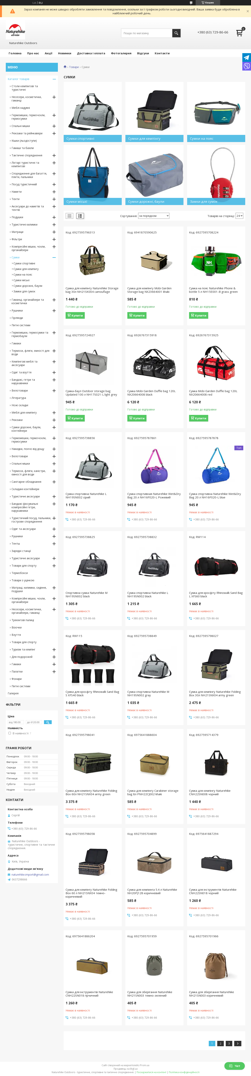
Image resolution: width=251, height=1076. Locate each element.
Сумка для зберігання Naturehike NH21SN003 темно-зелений (149, 993)
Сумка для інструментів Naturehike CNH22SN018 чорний (213, 891)
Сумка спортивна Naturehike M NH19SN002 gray (148, 693)
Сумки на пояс (23, 274)
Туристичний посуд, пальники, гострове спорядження (31, 519)
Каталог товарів (18, 79)
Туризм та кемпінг (23, 649)
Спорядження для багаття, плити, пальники (29, 175)
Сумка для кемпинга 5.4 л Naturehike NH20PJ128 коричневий (152, 891)
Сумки (15, 257)
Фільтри (17, 239)
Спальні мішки (21, 126)
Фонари (17, 679)
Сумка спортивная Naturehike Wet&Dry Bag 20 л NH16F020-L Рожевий (154, 495)
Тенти (15, 199)
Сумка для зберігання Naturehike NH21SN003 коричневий (211, 993)
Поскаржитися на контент (151, 1072)
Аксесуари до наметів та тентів (28, 208)
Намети (17, 191)
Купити (77, 315)
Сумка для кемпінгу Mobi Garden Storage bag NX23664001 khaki (149, 289)
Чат (234, 1066)
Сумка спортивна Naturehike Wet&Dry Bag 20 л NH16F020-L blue (215, 495)
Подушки (17, 217)
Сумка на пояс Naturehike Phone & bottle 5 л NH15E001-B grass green (213, 289)
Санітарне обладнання (26, 482)
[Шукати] (176, 33)
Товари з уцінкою (23, 580)
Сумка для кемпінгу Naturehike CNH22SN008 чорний (210, 792)
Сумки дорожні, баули (28, 286)
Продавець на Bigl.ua (126, 1068)
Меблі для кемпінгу (24, 412)
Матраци (17, 232)
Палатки (17, 671)
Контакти (162, 53)
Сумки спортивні (24, 263)
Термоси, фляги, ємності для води (30, 352)
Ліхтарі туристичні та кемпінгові (25, 164)
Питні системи (21, 325)
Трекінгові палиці (23, 620)
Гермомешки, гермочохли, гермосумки (29, 439)
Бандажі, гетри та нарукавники (23, 381)
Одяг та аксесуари (24, 529)
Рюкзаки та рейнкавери (27, 133)
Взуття (16, 635)
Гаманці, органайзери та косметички (28, 301)
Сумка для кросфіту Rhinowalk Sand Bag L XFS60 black (216, 594)
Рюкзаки (17, 420)
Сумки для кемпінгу (26, 269)
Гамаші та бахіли (23, 148)
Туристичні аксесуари (26, 496)
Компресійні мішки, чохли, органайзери (29, 248)
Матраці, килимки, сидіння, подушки (29, 589)
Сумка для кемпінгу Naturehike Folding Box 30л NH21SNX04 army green (215, 693)
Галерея (13, 693)
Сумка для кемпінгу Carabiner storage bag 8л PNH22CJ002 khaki (152, 792)
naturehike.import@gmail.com (30, 874)
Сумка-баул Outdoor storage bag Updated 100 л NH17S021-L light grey (91, 392)
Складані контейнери (25, 489)
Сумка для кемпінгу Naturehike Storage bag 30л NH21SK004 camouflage (92, 289)
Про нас (33, 53)
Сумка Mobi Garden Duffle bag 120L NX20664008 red (213, 392)
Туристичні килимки (24, 224)
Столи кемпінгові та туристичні (25, 87)
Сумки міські (22, 280)
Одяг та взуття (21, 372)
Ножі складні (20, 405)
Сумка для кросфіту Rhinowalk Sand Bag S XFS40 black (92, 693)
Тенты (16, 543)
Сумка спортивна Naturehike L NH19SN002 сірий (86, 495)
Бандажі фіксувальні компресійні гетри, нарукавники (25, 507)
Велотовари (20, 390)
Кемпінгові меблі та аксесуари (24, 363)
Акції (48, 53)
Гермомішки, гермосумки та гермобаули (30, 334)
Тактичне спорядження (27, 155)
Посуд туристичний (24, 184)
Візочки (17, 627)
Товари (74, 67)
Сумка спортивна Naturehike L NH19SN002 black (147, 594)
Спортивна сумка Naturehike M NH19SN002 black (86, 594)
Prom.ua (144, 1065)
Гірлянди (17, 318)
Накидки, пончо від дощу (28, 449)
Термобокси (20, 573)
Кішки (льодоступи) (24, 140)
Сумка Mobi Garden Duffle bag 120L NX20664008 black (151, 392)
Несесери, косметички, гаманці (27, 98)
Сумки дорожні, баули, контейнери (26, 428)
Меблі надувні (21, 108)
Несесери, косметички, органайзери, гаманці (27, 611)
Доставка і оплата (91, 53)
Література (19, 398)
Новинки (64, 53)
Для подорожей (22, 657)
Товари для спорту (24, 565)
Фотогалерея (121, 53)
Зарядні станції (21, 551)
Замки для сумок (24, 291)
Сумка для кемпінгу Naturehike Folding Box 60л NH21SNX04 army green (91, 792)
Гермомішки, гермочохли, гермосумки (28, 116)
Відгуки (143, 53)
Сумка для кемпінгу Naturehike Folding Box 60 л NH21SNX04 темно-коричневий (91, 893)
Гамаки (16, 343)
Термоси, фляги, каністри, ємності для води (29, 472)
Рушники (17, 310)
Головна (15, 53)
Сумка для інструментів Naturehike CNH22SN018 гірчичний (89, 993)
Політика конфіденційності (184, 1072)
